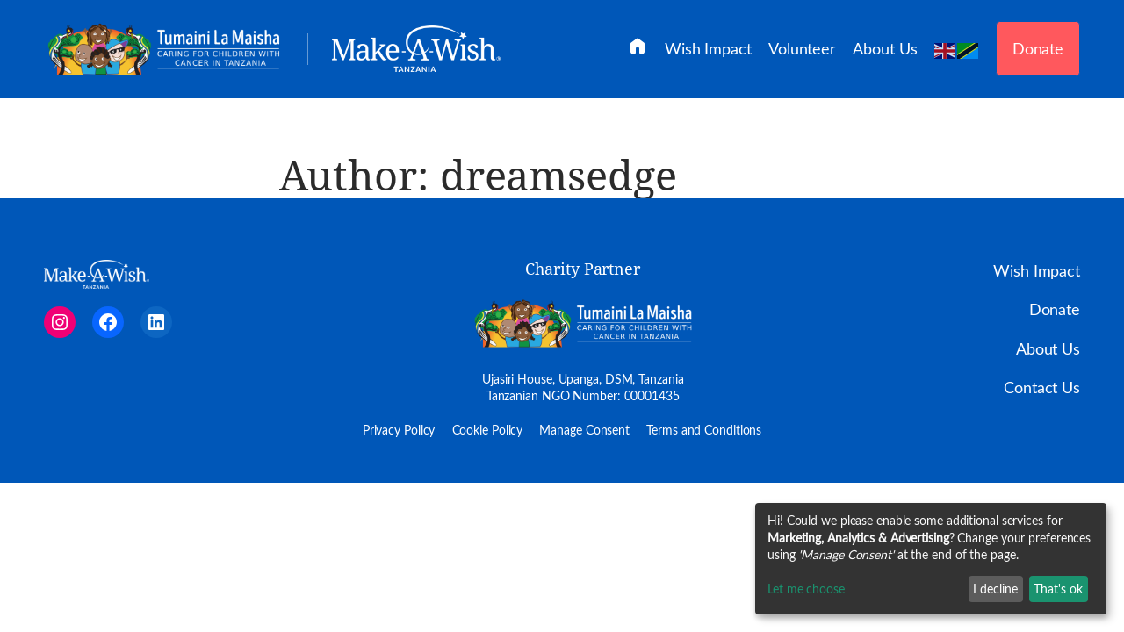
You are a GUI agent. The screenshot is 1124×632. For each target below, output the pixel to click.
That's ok (1058, 588)
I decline (995, 588)
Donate (1037, 48)
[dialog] (930, 558)
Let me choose (806, 588)
